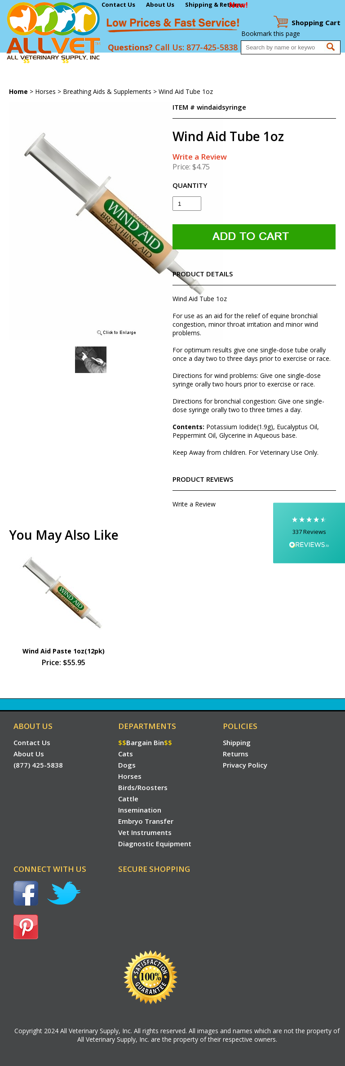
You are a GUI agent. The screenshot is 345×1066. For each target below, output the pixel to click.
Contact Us (118, 4)
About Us (160, 4)
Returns (235, 753)
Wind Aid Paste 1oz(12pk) (63, 651)
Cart (316, 22)
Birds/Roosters (155, 61)
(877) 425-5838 (38, 764)
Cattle (191, 61)
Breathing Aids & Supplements (107, 91)
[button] (309, 533)
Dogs (98, 61)
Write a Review (199, 156)
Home (10, 61)
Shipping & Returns (214, 4)
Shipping (237, 742)
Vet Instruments (25, 79)
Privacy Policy (245, 764)
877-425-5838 (212, 47)
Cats (79, 61)
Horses (120, 61)
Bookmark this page (270, 33)
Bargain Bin (46, 61)
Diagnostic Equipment (85, 79)
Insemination (223, 61)
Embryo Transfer (271, 61)
